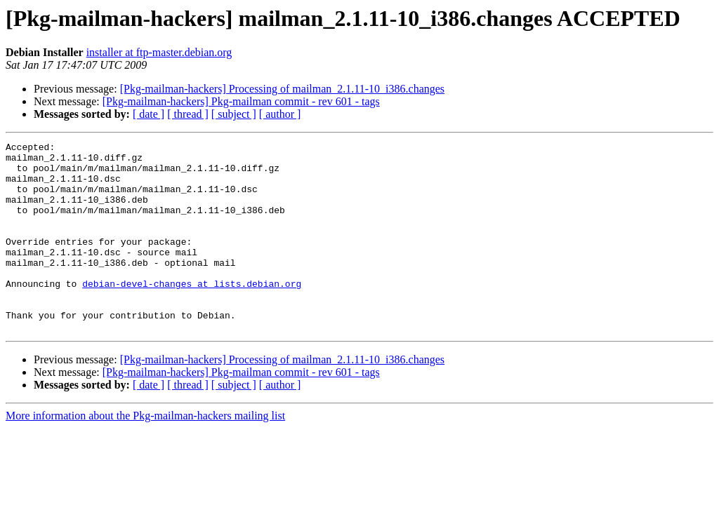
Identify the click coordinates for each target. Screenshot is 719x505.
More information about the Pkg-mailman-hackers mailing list (145, 453)
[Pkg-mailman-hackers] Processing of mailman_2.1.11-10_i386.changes (282, 89)
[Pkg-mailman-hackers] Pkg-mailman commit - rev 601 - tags (241, 101)
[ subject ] (233, 114)
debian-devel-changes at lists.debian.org (191, 313)
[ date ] (148, 114)
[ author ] (280, 114)
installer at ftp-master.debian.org (159, 52)
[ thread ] (188, 114)
